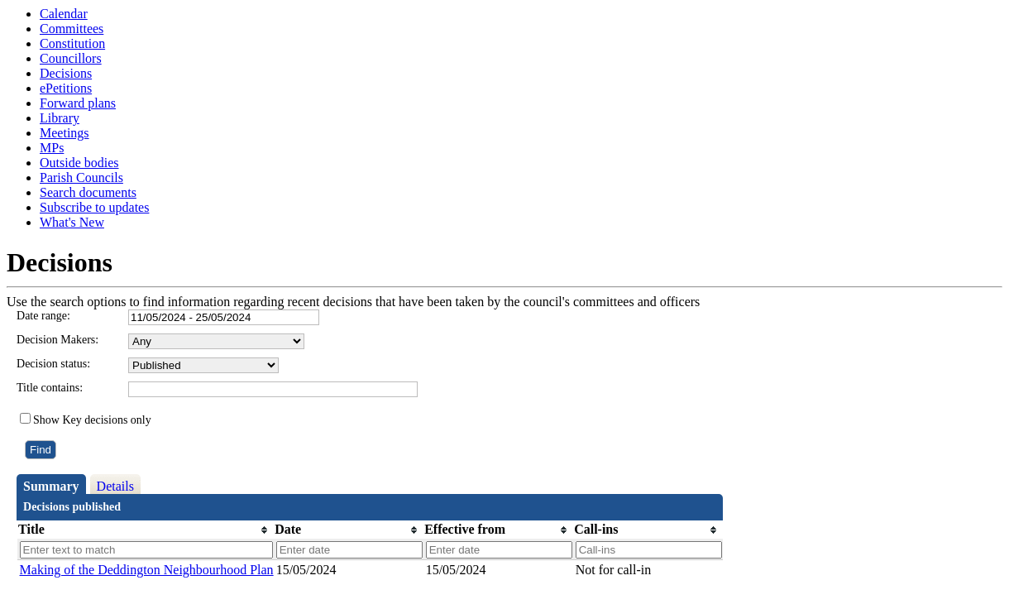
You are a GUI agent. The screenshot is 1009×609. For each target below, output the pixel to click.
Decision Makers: (57, 339)
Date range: (43, 315)
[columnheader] (145, 530)
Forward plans (78, 103)
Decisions (66, 73)
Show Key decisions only (92, 420)
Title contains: (50, 387)
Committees (71, 29)
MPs (52, 148)
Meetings (64, 133)
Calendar (64, 14)
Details (115, 486)
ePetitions (66, 88)
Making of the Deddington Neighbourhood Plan (147, 570)
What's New (72, 222)
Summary (51, 486)
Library (59, 118)
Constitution (72, 43)
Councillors (71, 58)
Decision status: (53, 363)
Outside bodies (79, 163)
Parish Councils (81, 177)
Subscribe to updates (94, 207)
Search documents (88, 192)
